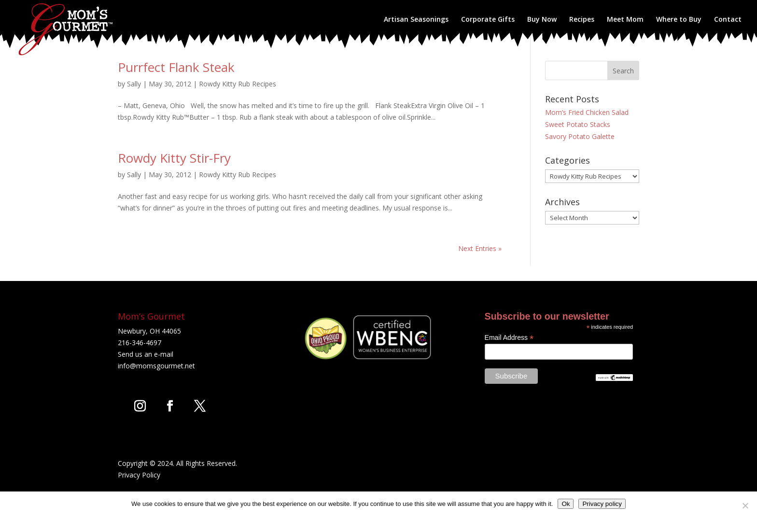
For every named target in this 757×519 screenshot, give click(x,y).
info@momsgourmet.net (156, 365)
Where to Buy (678, 20)
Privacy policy (601, 503)
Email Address (509, 337)
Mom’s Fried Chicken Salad (587, 112)
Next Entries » (480, 248)
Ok (565, 503)
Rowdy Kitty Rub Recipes (237, 83)
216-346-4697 (139, 342)
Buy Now (542, 20)
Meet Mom (625, 20)
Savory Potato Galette (580, 136)
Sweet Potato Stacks (577, 124)
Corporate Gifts (488, 20)
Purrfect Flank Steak (176, 67)
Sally (134, 83)
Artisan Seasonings (416, 20)
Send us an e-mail (145, 354)
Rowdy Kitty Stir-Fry (174, 158)
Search (623, 70)
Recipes (581, 20)
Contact (728, 20)
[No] (745, 505)
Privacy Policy (139, 474)
